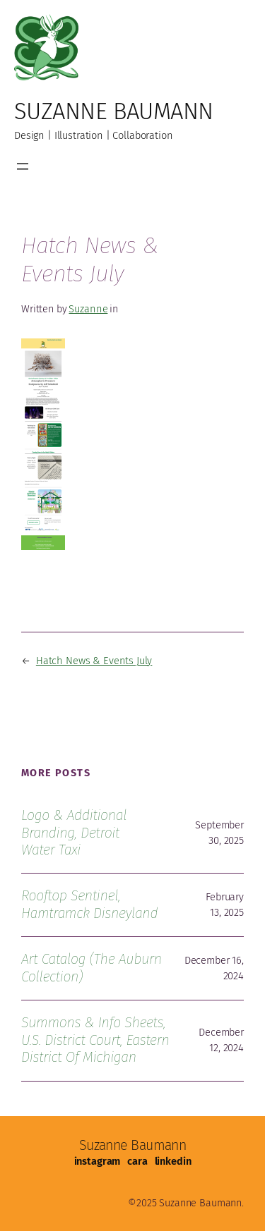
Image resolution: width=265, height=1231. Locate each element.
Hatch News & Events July (94, 660)
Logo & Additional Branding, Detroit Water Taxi (73, 832)
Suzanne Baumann (113, 111)
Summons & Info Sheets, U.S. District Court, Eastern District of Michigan (95, 1040)
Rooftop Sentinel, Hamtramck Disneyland (89, 904)
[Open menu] (22, 166)
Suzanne (88, 308)
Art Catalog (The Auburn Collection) (91, 967)
